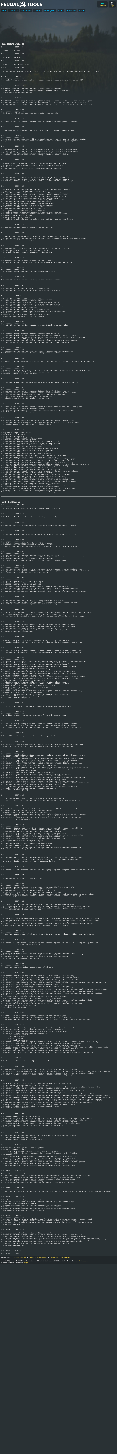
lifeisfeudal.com (83, 1450)
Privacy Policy (54, 1446)
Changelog (16, 1446)
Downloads (37, 11)
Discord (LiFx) (71, 11)
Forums (60, 11)
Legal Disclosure (65, 1446)
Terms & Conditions (41, 1446)
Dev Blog (23, 1446)
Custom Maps (13, 11)
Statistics (31, 1446)
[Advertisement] (58, 26)
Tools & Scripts (26, 11)
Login (112, 4)
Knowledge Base (49, 11)
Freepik (26, 1452)
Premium (82, 11)
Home (4, 11)
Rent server (102, 4)
